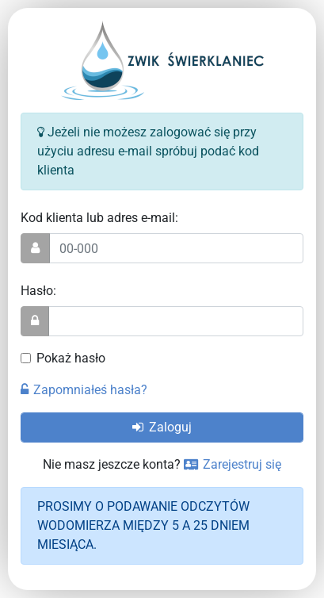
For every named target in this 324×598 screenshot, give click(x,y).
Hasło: (38, 290)
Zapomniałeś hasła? (84, 389)
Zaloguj (161, 427)
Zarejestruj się (232, 464)
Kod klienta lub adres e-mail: (99, 217)
